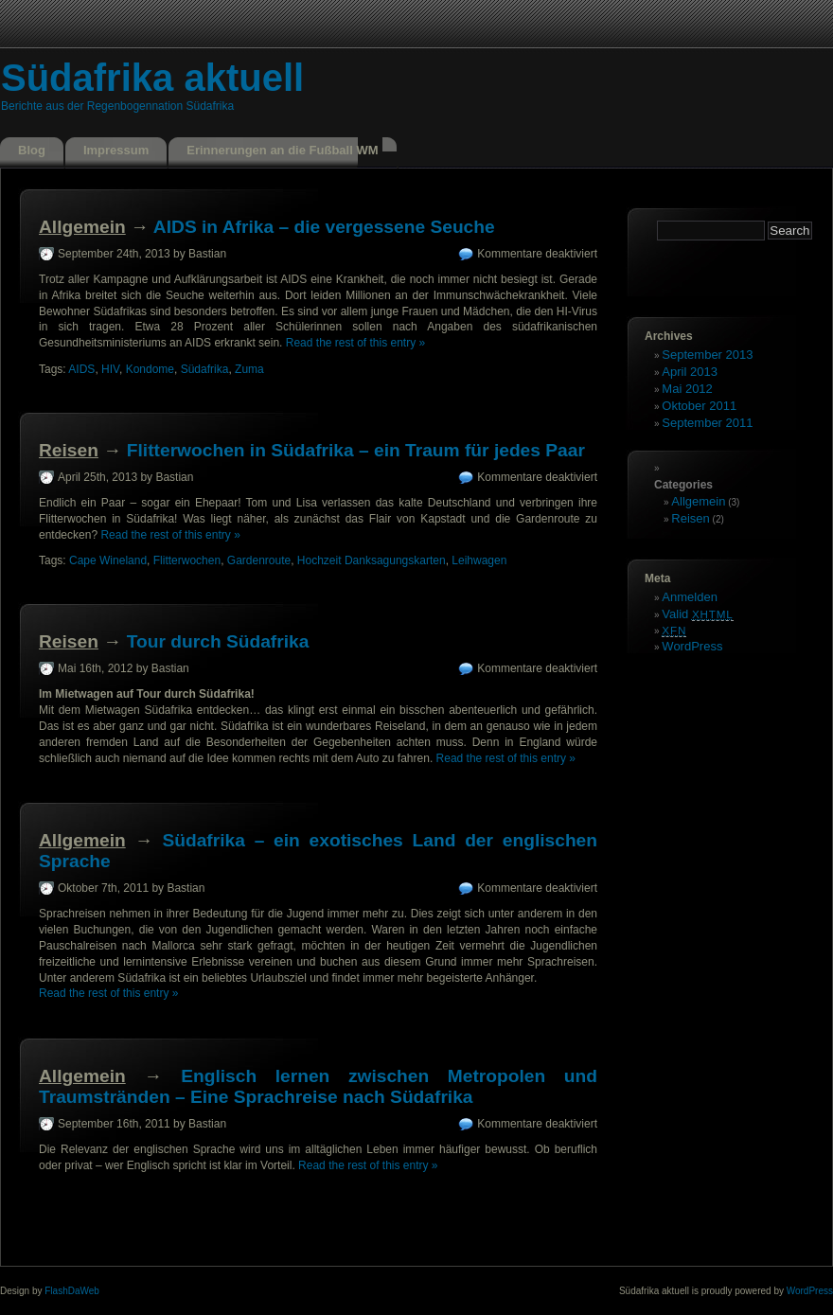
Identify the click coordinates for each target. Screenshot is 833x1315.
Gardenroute (259, 560)
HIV (110, 369)
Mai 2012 (687, 389)
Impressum (116, 150)
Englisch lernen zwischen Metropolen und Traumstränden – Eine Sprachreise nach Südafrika (318, 1086)
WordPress (692, 646)
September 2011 (707, 423)
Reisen (68, 450)
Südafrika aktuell (152, 77)
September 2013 (707, 354)
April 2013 (690, 371)
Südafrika (205, 369)
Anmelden (690, 597)
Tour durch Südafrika (218, 641)
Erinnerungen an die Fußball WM (282, 150)
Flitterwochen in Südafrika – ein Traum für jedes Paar (356, 450)
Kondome (150, 369)
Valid (697, 614)
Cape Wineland (108, 560)
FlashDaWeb (71, 1291)
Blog (31, 150)
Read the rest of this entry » (355, 342)
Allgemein (82, 227)
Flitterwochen (187, 560)
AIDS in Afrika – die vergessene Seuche (324, 227)
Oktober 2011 (699, 406)
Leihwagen (479, 560)
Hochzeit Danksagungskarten (371, 560)
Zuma (249, 369)
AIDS (81, 369)
